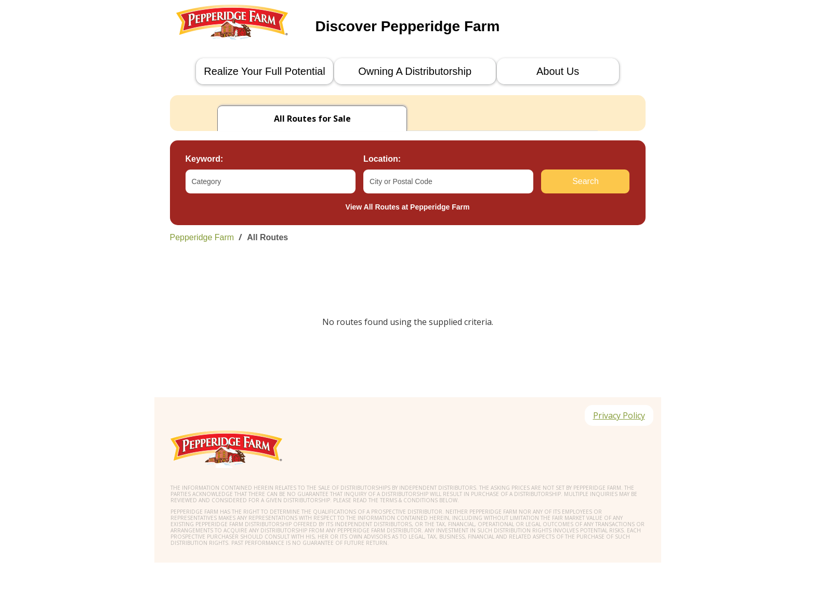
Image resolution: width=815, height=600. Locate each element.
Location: (382, 158)
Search (585, 181)
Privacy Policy (619, 415)
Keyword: (205, 158)
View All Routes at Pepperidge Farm (408, 207)
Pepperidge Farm (202, 237)
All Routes (267, 237)
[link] (407, 237)
